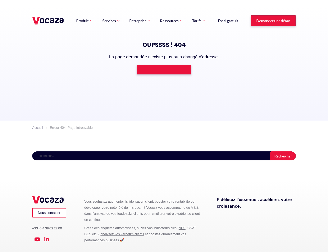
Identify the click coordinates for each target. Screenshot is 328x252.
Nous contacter (49, 213)
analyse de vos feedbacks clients (118, 213)
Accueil (37, 127)
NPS (182, 228)
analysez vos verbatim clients (122, 234)
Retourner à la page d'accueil (164, 69)
